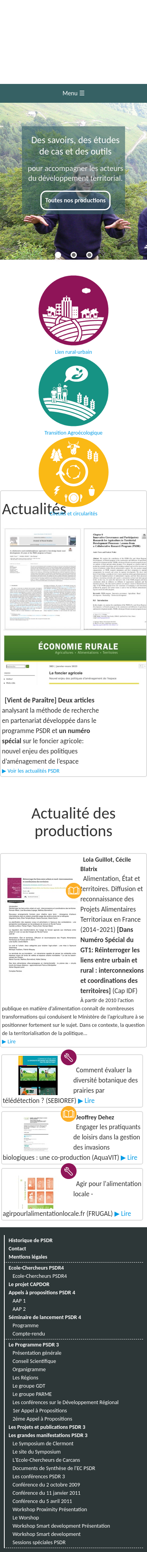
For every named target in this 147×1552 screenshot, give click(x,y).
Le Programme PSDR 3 (34, 1344)
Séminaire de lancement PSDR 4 (45, 1317)
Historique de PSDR (31, 1240)
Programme (26, 1325)
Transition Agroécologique (73, 391)
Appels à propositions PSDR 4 (42, 1292)
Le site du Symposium (37, 1451)
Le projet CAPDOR (29, 1284)
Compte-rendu (29, 1333)
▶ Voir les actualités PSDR (31, 771)
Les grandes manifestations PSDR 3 (48, 1435)
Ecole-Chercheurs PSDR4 (36, 1268)
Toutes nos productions (75, 200)
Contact (17, 1248)
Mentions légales (28, 1257)
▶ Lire (9, 1041)
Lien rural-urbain (73, 310)
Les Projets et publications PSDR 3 (47, 1427)
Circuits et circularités (73, 472)
